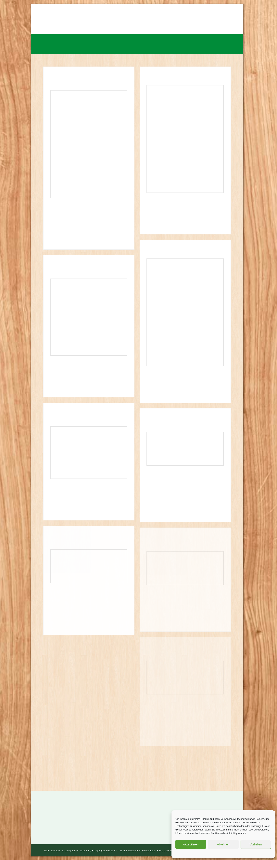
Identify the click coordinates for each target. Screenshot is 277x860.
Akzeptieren (190, 844)
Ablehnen (223, 844)
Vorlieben (256, 844)
